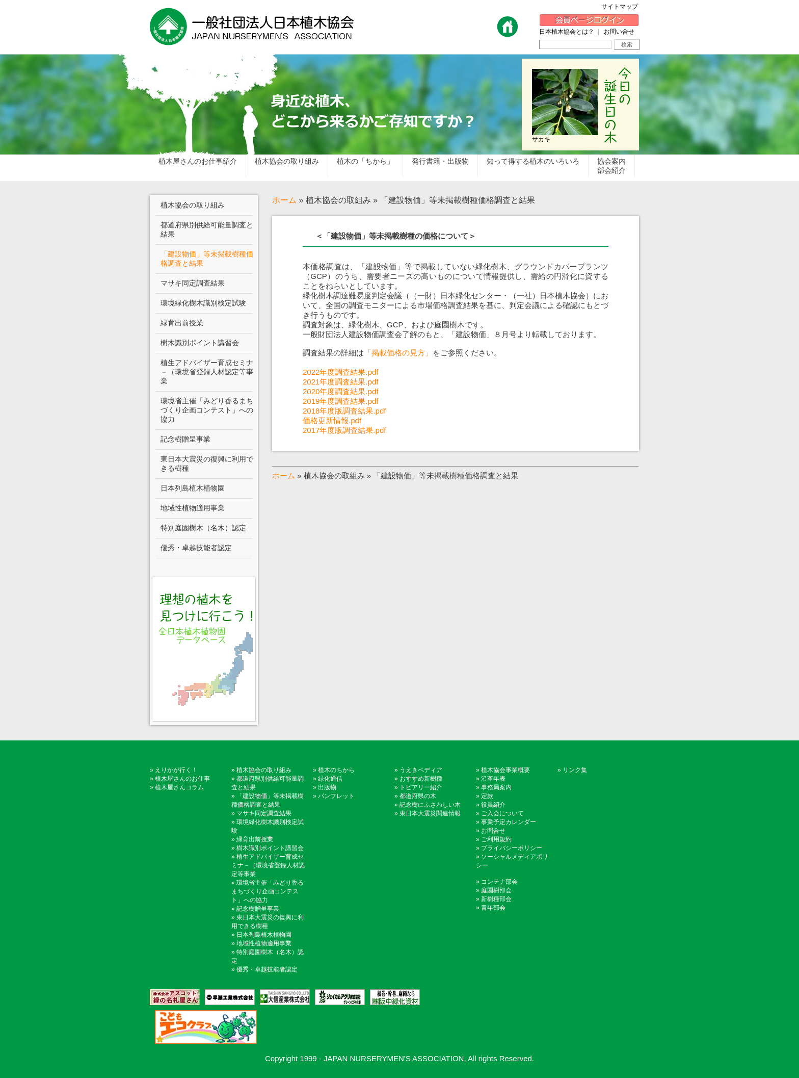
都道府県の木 (418, 796)
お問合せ (493, 830)
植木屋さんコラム (179, 787)
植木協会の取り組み (263, 770)
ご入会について (502, 813)
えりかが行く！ (176, 770)
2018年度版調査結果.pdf (344, 410)
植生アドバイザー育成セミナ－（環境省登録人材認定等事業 (268, 865)
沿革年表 (493, 778)
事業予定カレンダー (508, 822)
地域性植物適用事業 (263, 943)
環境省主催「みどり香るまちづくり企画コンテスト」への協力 (267, 891)
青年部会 (493, 907)
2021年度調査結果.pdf (340, 381)
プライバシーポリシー (511, 848)
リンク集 (575, 770)
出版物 (327, 787)
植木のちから (336, 770)
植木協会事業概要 (505, 770)
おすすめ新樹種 (421, 778)
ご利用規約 (496, 839)
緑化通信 (330, 778)
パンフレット (336, 796)
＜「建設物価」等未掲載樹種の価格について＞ (395, 236)
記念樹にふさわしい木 (430, 804)
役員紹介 (493, 804)
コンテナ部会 (499, 881)
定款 (487, 796)
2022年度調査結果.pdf (340, 372)
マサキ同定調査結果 (263, 813)
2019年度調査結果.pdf (340, 401)
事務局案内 (496, 787)
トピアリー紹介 (421, 787)
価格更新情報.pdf (332, 420)
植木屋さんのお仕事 (182, 778)
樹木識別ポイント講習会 (270, 848)
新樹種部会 (496, 899)
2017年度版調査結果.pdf (344, 430)
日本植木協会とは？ (566, 31)
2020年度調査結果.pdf (340, 391)
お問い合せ (619, 31)
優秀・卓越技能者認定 (267, 969)
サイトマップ (622, 6)
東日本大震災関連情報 (430, 813)
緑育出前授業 (254, 839)
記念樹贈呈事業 (257, 908)
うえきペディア (421, 770)
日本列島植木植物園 (263, 934)
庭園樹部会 (496, 890)
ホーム (284, 200)
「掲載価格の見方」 (398, 352)
